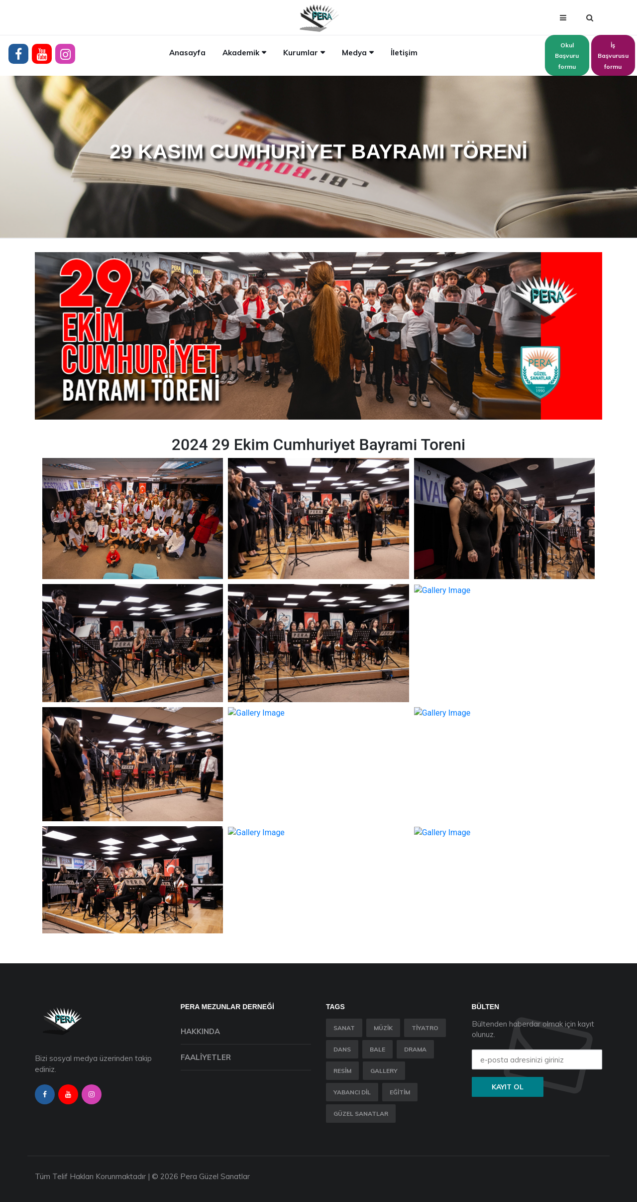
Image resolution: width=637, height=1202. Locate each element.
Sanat (344, 1028)
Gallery (384, 1070)
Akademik (240, 52)
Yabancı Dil (352, 1092)
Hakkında (200, 1031)
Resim (342, 1070)
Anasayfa (187, 52)
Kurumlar (300, 52)
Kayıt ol (508, 1086)
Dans (342, 1049)
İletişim (404, 52)
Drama (415, 1049)
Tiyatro (425, 1028)
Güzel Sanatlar (360, 1113)
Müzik (383, 1028)
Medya (354, 52)
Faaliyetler (206, 1057)
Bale (377, 1049)
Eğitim (400, 1092)
